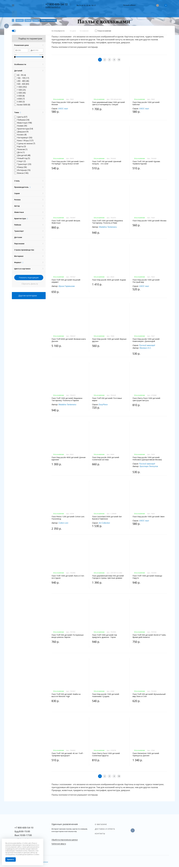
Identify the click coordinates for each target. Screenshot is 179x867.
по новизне (84, 31)
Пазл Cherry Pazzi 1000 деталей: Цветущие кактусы (146, 399)
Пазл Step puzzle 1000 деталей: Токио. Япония (68, 103)
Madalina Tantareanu (108, 227)
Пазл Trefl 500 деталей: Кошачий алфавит (66, 281)
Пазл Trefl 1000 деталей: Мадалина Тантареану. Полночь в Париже (67, 399)
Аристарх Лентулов (149, 466)
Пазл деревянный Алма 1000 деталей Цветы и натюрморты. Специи (108, 103)
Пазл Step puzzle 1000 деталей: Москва (149, 220)
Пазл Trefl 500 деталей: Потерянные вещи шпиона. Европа (68, 636)
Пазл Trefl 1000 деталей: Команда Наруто (147, 577)
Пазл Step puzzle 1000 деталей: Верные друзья (109, 340)
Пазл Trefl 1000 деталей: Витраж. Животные (66, 221)
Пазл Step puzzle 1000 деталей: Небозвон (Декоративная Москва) (147, 458)
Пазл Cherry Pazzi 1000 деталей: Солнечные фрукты (106, 754)
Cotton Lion (63, 523)
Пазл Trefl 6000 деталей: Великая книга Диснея (69, 340)
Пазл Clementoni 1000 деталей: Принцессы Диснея (146, 754)
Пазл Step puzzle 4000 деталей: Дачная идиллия (68, 458)
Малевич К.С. (145, 348)
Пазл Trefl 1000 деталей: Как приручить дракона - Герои (104, 636)
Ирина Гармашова (67, 286)
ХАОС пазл (63, 109)
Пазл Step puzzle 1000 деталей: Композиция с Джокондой (146, 340)
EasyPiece (103, 405)
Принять (10, 859)
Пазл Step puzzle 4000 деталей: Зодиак (109, 280)
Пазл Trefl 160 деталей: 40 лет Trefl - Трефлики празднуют (68, 754)
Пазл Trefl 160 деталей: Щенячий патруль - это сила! (106, 162)
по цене (73, 31)
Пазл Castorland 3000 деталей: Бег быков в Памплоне (107, 517)
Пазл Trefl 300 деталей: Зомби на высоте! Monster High (66, 695)
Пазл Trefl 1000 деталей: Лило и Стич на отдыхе (68, 577)
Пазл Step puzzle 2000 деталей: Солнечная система (105, 458)
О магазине (101, 824)
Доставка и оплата (105, 829)
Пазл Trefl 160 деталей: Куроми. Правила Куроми (146, 162)
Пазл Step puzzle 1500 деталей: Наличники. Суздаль (105, 695)
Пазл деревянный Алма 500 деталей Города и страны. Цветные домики (108, 577)
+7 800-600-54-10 (57, 4)
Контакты (100, 833)
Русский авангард (147, 345)
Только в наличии (104, 31)
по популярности (58, 31)
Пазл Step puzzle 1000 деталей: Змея (148, 516)
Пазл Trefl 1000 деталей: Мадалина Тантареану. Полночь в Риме (107, 221)
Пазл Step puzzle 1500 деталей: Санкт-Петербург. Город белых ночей (68, 162)
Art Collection (104, 523)
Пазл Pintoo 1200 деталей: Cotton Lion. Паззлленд (68, 517)
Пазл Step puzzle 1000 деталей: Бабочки (146, 103)
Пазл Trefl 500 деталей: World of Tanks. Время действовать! (149, 636)
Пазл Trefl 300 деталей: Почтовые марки (107, 399)
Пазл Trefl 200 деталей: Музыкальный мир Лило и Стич (149, 695)
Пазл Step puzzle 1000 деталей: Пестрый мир (146, 281)
